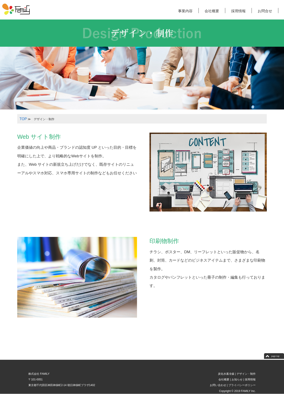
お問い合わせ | (218, 385)
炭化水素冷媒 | (226, 373)
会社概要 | (224, 379)
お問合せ (265, 11)
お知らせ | (237, 379)
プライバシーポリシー (241, 385)
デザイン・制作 (245, 373)
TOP (23, 119)
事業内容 (185, 11)
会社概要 (212, 11)
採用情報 (238, 11)
